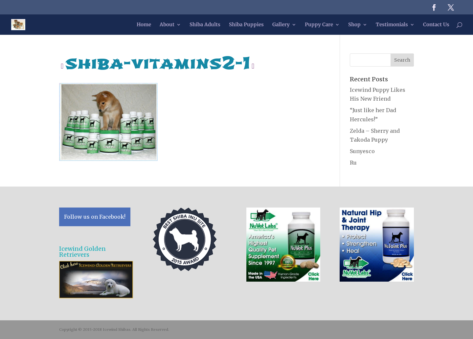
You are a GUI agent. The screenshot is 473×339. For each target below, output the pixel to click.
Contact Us (436, 25)
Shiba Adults (205, 25)
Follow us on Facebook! (94, 216)
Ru (353, 162)
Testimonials (392, 25)
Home (144, 25)
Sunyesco (362, 151)
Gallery (281, 25)
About (167, 25)
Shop (354, 25)
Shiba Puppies (246, 25)
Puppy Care (319, 25)
